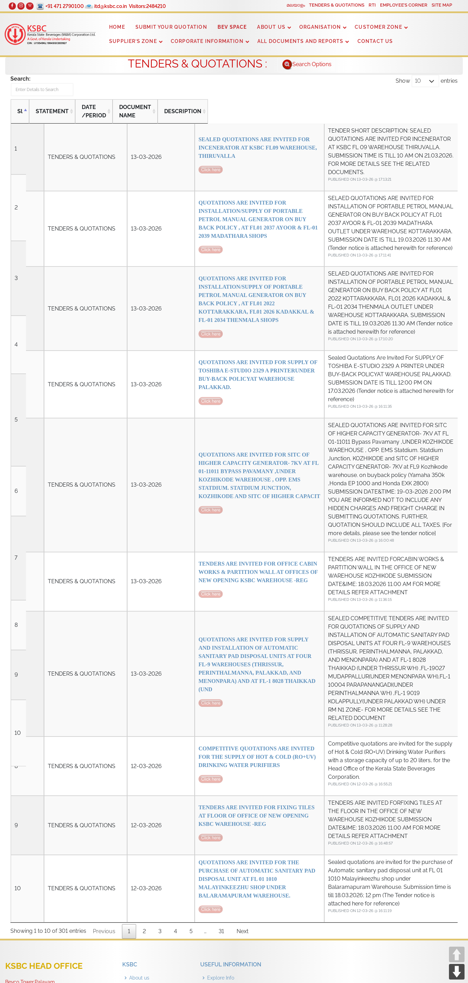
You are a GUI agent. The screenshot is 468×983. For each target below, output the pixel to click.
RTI (372, 5)
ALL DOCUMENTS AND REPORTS (300, 41)
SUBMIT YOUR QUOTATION (171, 27)
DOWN (457, 972)
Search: (51, 87)
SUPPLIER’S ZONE (133, 41)
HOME (117, 27)
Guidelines (219, 839)
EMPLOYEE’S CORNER (403, 5)
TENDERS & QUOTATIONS (336, 5)
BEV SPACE (232, 27)
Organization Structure (154, 839)
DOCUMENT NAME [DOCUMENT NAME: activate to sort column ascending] (148, 114)
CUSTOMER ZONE (378, 27)
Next (242, 779)
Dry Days (217, 852)
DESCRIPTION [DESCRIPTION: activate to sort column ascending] (268, 114)
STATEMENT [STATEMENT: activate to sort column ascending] (52, 114)
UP (457, 954)
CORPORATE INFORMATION (207, 41)
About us (139, 826)
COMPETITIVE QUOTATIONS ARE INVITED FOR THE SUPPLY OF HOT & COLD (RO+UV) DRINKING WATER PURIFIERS (179, 629)
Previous (104, 779)
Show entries (427, 81)
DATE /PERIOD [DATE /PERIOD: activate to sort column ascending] (96, 114)
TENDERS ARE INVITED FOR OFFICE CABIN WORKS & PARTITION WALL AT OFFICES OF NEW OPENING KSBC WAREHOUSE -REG (179, 495)
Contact (138, 865)
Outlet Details (222, 865)
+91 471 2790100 (67, 6)
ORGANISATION (320, 27)
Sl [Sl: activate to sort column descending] (20, 114)
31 (221, 779)
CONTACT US (375, 41)
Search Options (307, 65)
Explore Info (220, 826)
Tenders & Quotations (153, 852)
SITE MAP (442, 5)
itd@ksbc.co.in (113, 6)
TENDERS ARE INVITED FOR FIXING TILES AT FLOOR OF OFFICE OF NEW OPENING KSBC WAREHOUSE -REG (179, 679)
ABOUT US (271, 27)
